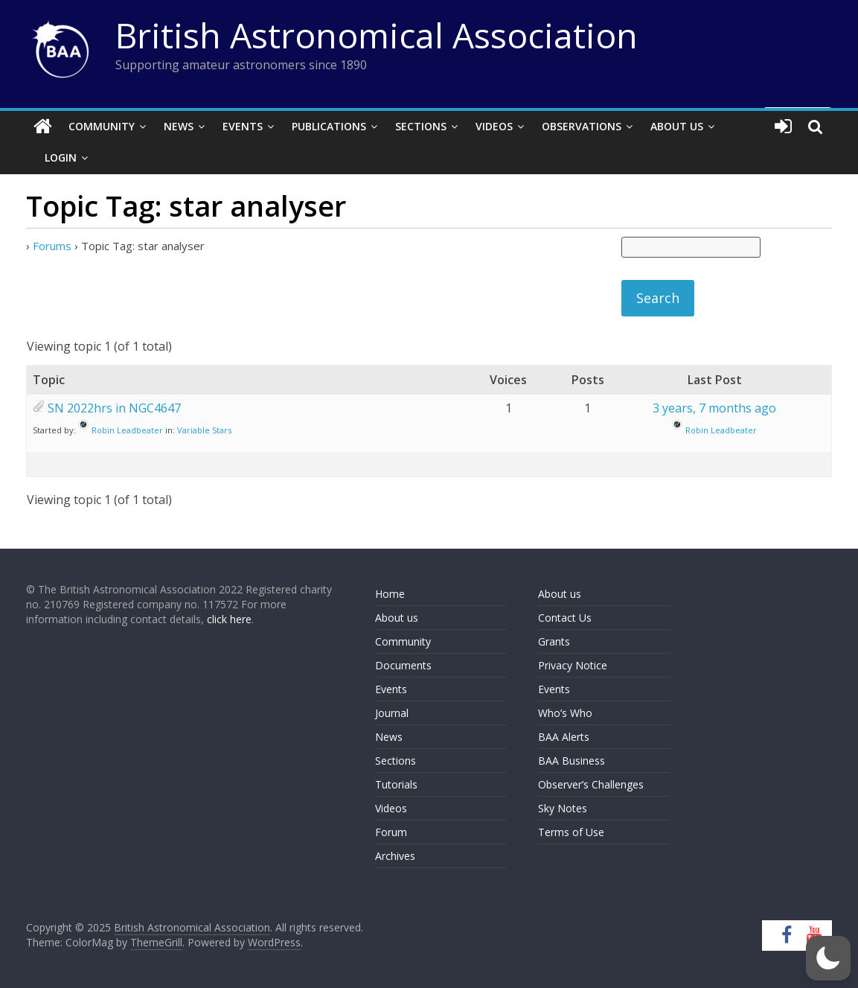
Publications (329, 126)
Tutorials (396, 784)
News (178, 126)
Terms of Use (571, 832)
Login (61, 157)
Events (242, 126)
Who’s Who (565, 713)
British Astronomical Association (376, 35)
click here (229, 619)
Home (390, 594)
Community (101, 126)
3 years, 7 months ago (714, 408)
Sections (420, 126)
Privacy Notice (572, 665)
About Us (676, 126)
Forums (52, 245)
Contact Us (565, 618)
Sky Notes (562, 808)
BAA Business (571, 760)
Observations (581, 126)
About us (396, 618)
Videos (494, 126)
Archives (395, 856)
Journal (392, 713)
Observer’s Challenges (591, 784)
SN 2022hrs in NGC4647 (114, 408)
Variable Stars (204, 430)
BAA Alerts (563, 737)
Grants (554, 641)
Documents (403, 665)
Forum (391, 832)
